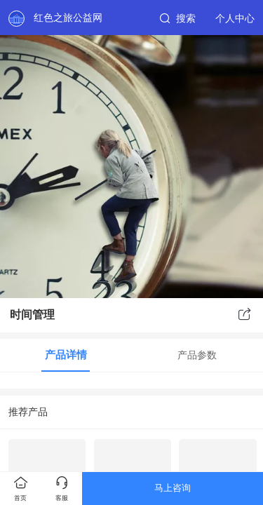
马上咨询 (172, 488)
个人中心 (235, 18)
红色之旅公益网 (68, 17)
